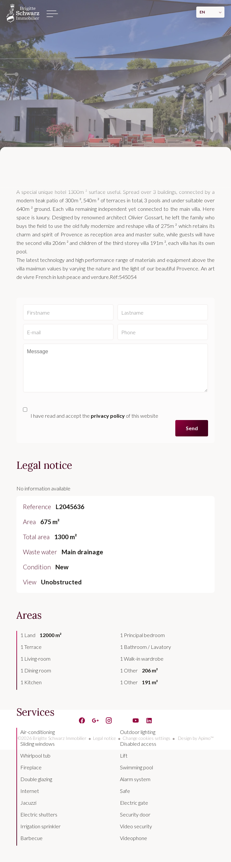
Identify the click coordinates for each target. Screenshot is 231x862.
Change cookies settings (146, 738)
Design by (195, 738)
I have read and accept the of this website (94, 416)
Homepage (23, 13)
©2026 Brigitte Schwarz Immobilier (52, 738)
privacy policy (108, 416)
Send (192, 428)
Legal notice (104, 738)
